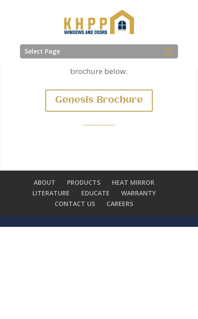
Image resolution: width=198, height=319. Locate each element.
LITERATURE (51, 193)
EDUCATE (95, 193)
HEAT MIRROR (133, 182)
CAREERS (120, 203)
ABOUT (44, 182)
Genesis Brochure (99, 100)
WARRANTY (138, 193)
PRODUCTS (83, 182)
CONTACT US (75, 203)
